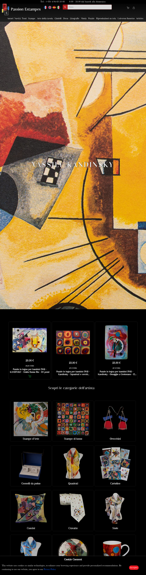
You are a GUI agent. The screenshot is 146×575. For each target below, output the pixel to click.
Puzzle (91, 18)
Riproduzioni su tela (106, 18)
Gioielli (58, 18)
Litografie (74, 18)
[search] (90, 7)
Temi (24, 18)
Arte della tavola (45, 18)
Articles (139, 18)
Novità (17, 18)
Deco (65, 18)
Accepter (134, 568)
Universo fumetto (126, 18)
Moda (83, 18)
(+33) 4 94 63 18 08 (55, 2)
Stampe (31, 18)
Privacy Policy (50, 569)
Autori (10, 18)
